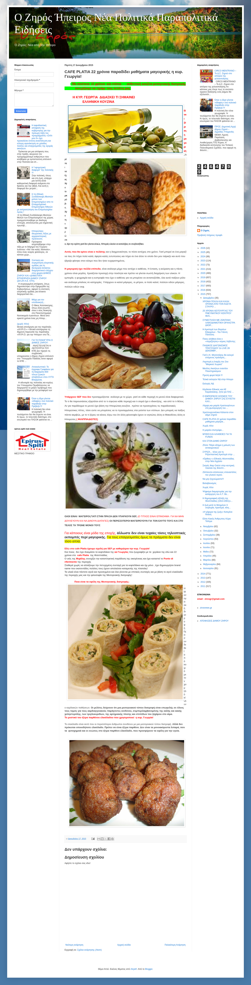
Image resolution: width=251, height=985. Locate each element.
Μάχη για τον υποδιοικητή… (38, 300)
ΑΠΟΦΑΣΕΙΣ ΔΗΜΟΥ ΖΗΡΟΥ (214, 621)
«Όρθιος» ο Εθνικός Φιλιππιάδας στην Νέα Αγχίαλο (218, 459)
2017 (203, 285)
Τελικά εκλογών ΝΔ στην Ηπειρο (218, 379)
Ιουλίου (207, 543)
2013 (203, 578)
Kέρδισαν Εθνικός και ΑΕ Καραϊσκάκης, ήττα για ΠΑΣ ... (218, 390)
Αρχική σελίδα (124, 945)
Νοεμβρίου (208, 526)
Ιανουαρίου (208, 568)
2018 (203, 281)
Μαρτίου (207, 560)
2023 (203, 260)
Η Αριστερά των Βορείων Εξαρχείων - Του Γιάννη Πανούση (215, 332)
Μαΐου (206, 551)
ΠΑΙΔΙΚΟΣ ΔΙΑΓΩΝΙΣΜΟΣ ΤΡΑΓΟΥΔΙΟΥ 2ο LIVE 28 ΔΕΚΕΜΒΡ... (216, 348)
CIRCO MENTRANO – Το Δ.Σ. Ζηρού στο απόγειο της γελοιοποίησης (225, 74)
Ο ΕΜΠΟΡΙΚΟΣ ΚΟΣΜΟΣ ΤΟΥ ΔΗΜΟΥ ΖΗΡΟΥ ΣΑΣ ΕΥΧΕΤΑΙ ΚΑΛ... (219, 399)
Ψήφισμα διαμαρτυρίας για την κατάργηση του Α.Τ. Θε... (217, 492)
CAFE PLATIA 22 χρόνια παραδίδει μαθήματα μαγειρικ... (219, 420)
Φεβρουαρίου (210, 564)
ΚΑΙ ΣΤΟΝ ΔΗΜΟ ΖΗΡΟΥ (215, 441)
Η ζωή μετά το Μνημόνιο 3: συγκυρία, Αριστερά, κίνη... (217, 506)
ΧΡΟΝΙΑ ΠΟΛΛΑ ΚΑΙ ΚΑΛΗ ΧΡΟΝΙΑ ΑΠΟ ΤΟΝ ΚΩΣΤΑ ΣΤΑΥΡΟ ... (217, 304)
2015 (203, 294)
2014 (203, 573)
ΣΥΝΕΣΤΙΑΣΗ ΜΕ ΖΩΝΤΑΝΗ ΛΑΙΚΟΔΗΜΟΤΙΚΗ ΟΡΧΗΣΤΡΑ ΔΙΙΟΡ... (219, 323)
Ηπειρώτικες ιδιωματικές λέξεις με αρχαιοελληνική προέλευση (41, 235)
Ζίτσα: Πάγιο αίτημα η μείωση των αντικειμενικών (219, 446)
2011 (203, 586)
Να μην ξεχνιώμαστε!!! (213, 479)
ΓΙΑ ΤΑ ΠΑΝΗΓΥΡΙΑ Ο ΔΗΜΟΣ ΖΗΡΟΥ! (42, 341)
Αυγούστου (208, 539)
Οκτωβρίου (208, 530)
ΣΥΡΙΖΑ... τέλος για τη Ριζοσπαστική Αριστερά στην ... (219, 453)
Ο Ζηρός (205, 230)
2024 (203, 256)
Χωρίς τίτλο (208, 426)
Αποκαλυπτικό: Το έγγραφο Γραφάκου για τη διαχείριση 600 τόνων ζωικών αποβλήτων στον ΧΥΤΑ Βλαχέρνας (43, 373)
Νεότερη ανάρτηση (74, 945)
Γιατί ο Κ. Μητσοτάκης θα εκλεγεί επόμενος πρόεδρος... (218, 356)
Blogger (148, 969)
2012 (203, 582)
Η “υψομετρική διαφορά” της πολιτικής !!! (42, 170)
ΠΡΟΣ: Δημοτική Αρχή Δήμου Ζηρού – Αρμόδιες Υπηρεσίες (225, 129)
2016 (203, 290)
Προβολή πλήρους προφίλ (209, 235)
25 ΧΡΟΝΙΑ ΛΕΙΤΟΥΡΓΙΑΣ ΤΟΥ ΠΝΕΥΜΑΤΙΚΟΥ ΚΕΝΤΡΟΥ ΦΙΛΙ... (218, 313)
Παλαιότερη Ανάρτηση (175, 945)
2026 (203, 248)
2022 (203, 264)
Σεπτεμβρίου (209, 535)
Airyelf (133, 969)
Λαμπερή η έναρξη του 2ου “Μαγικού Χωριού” (215, 362)
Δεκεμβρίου (209, 298)
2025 (203, 252)
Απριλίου (207, 556)
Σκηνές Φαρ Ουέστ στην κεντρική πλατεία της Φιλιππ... (218, 466)
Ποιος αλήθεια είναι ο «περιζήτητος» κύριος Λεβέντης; (219, 340)
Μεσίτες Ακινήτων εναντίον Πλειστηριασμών (215, 369)
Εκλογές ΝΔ (208, 383)
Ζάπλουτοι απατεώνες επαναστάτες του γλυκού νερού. (219, 473)
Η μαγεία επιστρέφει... (213, 430)
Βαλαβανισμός (209, 483)
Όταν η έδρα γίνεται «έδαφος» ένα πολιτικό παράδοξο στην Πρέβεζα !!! (42, 402)
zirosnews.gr (206, 608)
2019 (203, 277)
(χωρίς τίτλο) (23, 324)
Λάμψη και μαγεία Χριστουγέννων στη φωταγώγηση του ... (219, 406)
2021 (203, 269)
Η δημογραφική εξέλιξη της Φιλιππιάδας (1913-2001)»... (218, 499)
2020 (203, 273)
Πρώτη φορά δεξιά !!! (212, 375)
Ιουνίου (207, 547)
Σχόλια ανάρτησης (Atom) (89, 950)
